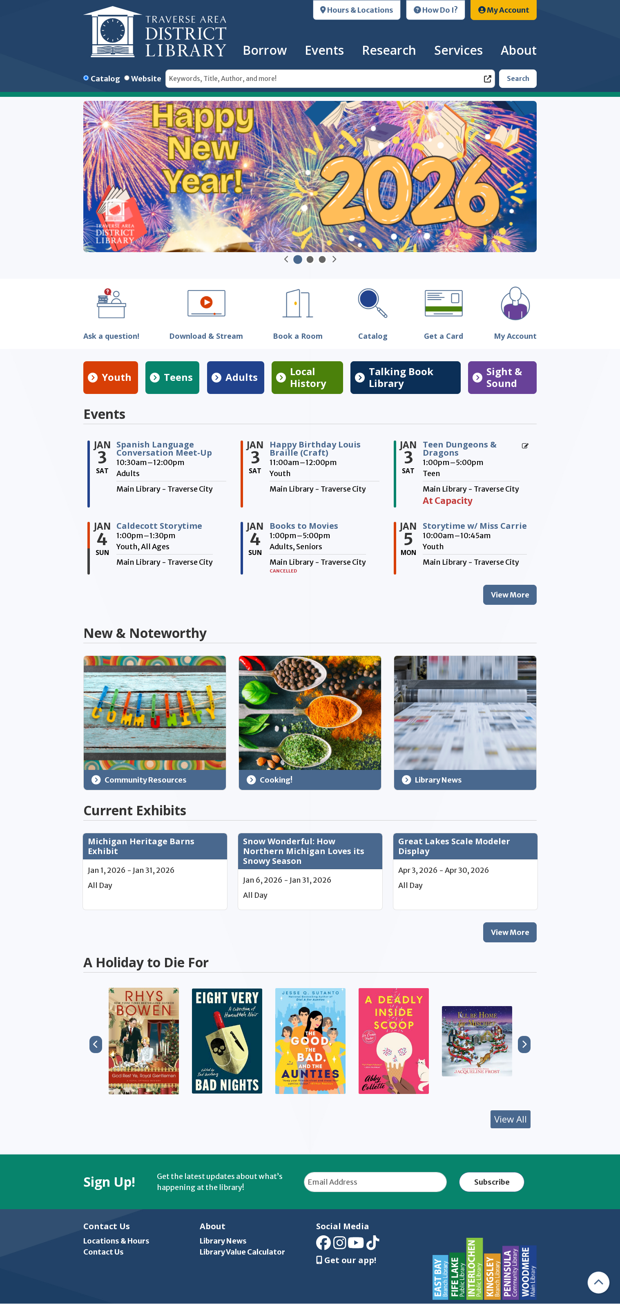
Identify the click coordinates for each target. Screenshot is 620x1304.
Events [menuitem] (324, 50)
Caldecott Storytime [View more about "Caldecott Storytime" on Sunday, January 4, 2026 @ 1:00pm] (159, 526)
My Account (503, 10)
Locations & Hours (116, 1241)
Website (146, 78)
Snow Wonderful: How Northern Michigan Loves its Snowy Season (303, 851)
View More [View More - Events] (510, 594)
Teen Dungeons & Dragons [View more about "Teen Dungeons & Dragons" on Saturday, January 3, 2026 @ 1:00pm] (460, 449)
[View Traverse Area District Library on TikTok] (372, 1245)
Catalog (105, 78)
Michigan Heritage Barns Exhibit (141, 846)
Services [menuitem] (458, 50)
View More (514, 934)
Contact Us (103, 1252)
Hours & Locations (356, 10)
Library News (432, 780)
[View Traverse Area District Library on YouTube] (356, 1245)
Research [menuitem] (389, 50)
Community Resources (139, 780)
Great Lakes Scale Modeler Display (454, 846)
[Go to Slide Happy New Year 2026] (298, 259)
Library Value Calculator (242, 1252)
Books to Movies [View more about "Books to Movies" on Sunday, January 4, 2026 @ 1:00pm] (304, 526)
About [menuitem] (519, 50)
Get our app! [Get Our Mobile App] (346, 1260)
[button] (286, 259)
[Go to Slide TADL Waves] (322, 259)
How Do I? (436, 10)
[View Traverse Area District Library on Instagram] (339, 1245)
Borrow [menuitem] (265, 50)
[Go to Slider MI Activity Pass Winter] (310, 259)
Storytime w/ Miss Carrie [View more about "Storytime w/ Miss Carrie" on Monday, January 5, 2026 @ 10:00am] (475, 526)
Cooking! (270, 780)
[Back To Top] (598, 1282)
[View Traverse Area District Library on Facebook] (323, 1245)
